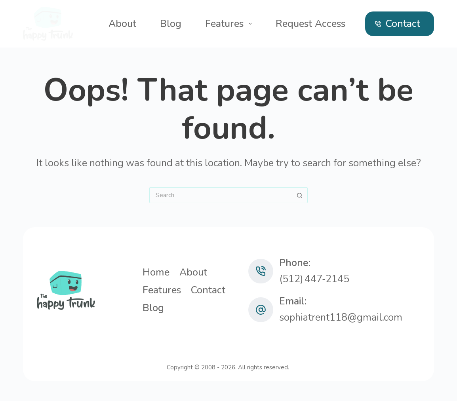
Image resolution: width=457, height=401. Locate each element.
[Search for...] (220, 195)
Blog (170, 23)
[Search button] (300, 195)
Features (230, 23)
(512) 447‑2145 (314, 279)
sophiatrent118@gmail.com (340, 317)
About (122, 23)
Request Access (310, 23)
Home (156, 272)
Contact (398, 23)
